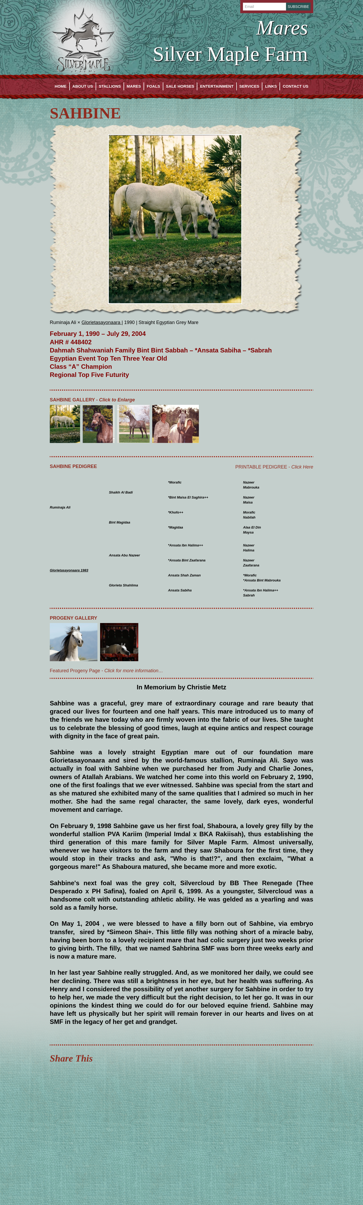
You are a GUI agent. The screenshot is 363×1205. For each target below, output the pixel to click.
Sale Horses (180, 86)
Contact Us (295, 86)
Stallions (110, 86)
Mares (134, 86)
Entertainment (216, 86)
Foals (153, 86)
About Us (82, 86)
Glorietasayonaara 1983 (69, 570)
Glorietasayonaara (102, 322)
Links (271, 86)
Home (61, 86)
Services (249, 86)
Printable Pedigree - (274, 467)
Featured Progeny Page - (106, 670)
